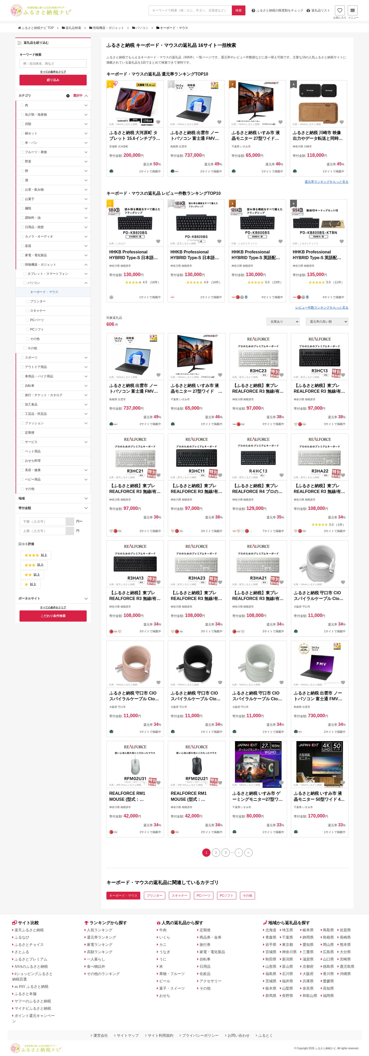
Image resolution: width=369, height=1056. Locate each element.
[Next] (239, 852)
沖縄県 (345, 974)
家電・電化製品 (36, 255)
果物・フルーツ (172, 974)
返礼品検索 (72, 28)
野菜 (28, 161)
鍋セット (31, 133)
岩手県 (270, 944)
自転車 (29, 386)
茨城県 (270, 981)
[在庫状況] (283, 322)
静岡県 (308, 937)
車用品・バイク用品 (39, 376)
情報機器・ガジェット (107, 28)
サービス (31, 442)
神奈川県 (289, 952)
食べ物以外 (96, 966)
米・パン (31, 143)
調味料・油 (33, 218)
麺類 (28, 208)
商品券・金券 (210, 937)
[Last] (248, 852)
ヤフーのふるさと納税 (33, 1001)
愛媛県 (328, 981)
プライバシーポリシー (199, 1035)
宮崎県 (345, 959)
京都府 (308, 966)
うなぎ (164, 952)
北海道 (270, 930)
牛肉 (163, 930)
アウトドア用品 (36, 367)
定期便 (29, 432)
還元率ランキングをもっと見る (326, 182)
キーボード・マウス (44, 292)
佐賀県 (345, 930)
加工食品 (31, 404)
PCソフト (37, 329)
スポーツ (31, 357)
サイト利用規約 (159, 1035)
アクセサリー (210, 981)
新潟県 (287, 959)
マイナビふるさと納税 (33, 1008)
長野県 (287, 995)
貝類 (28, 124)
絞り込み (53, 80)
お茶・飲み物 (34, 189)
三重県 (308, 952)
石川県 (287, 974)
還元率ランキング (101, 937)
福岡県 (328, 995)
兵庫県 (308, 981)
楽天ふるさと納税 (29, 930)
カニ (163, 944)
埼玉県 (287, 930)
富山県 (287, 966)
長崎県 (345, 937)
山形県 (270, 966)
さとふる (22, 952)
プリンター (38, 301)
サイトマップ (126, 1035)
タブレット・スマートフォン (48, 274)
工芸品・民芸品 (36, 414)
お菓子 (29, 199)
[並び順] (327, 322)
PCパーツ (37, 320)
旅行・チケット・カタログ (43, 395)
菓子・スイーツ (172, 988)
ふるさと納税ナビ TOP (36, 28)
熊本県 (345, 944)
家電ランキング (99, 944)
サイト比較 (25, 923)
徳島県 (328, 966)
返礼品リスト (318, 10)
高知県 (328, 988)
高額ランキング (99, 952)
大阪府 (308, 974)
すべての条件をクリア (53, 71)
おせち (164, 995)
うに (163, 959)
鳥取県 (328, 930)
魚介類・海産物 (36, 114)
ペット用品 (33, 451)
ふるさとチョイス (29, 944)
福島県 (270, 974)
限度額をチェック (277, 10)
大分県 (345, 952)
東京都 (287, 944)
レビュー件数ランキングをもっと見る (321, 307)
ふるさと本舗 (25, 994)
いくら (164, 937)
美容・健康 (33, 470)
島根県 (328, 937)
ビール (164, 981)
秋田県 (270, 959)
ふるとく (264, 1035)
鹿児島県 (347, 966)
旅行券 (205, 944)
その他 (35, 339)
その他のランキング (103, 974)
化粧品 (205, 974)
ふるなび (22, 937)
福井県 (287, 981)
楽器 (28, 246)
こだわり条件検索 (53, 616)
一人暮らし (96, 959)
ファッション (34, 423)
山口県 (328, 959)
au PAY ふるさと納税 (32, 986)
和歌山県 (310, 995)
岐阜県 (308, 930)
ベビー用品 (33, 479)
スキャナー (38, 311)
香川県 (328, 974)
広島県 (328, 952)
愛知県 (308, 944)
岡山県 (328, 944)
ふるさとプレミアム (31, 959)
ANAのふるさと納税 (31, 966)
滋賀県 (308, 959)
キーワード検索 (30, 55)
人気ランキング (99, 930)
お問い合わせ (237, 1035)
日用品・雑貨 (34, 227)
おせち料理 (33, 461)
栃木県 (270, 988)
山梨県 (287, 988)
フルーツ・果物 (36, 152)
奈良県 (308, 988)
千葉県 (287, 937)
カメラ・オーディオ (39, 236)
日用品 (205, 966)
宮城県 (270, 952)
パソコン (140, 28)
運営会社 (99, 1035)
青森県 (270, 937)
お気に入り (339, 12)
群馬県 (270, 995)
